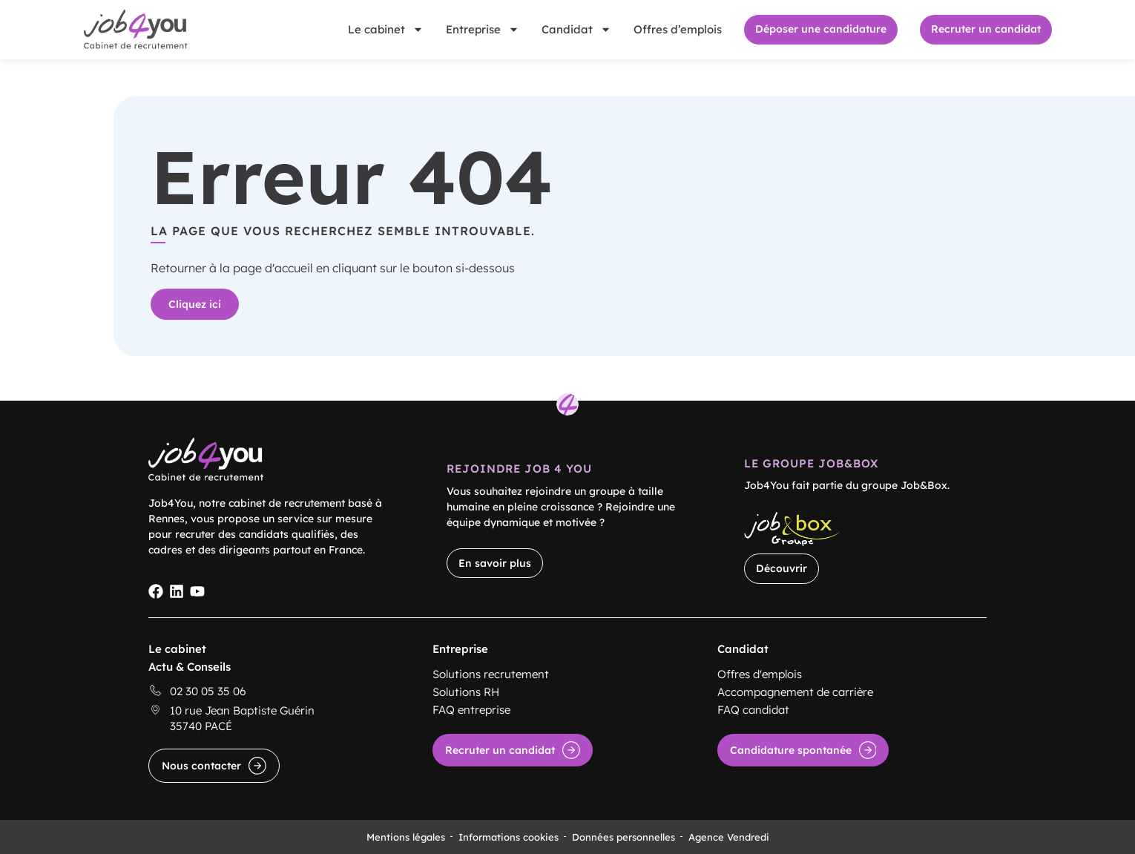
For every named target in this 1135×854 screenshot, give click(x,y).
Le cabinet (386, 29)
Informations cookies (508, 837)
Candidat (576, 29)
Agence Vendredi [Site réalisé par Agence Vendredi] (728, 837)
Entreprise (482, 29)
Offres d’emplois (678, 29)
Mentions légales (405, 837)
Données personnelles (623, 837)
